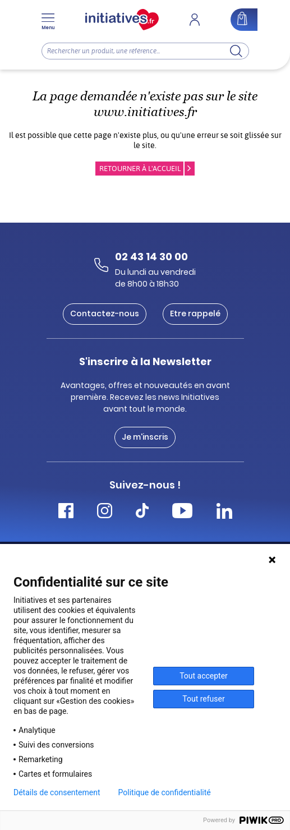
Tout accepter (203, 675)
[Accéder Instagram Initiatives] (104, 512)
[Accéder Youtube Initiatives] (182, 512)
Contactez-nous (104, 313)
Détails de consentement (56, 792)
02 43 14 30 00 (151, 257)
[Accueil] (122, 19)
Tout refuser (203, 698)
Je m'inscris (145, 436)
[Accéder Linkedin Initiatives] (224, 512)
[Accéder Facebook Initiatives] (65, 512)
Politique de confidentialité (164, 792)
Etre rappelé (195, 313)
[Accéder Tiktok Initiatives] (142, 512)
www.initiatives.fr (145, 112)
